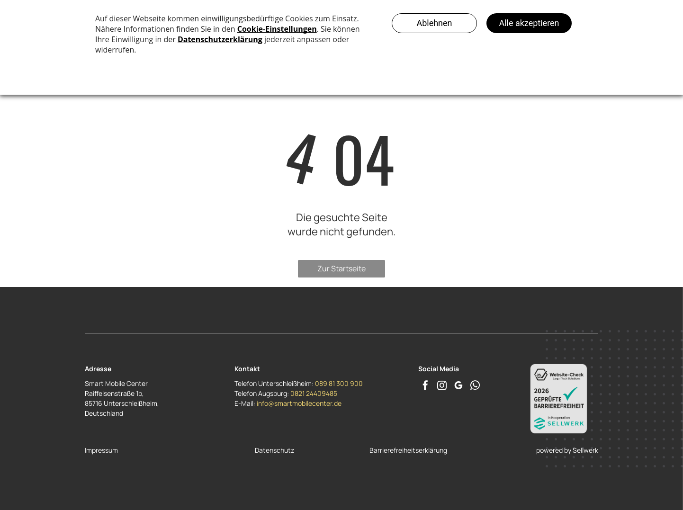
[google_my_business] (458, 386)
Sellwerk (585, 450)
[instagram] (442, 386)
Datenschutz (274, 450)
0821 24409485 (313, 393)
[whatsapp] (475, 386)
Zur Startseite (341, 268)
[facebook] (425, 386)
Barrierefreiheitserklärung (408, 450)
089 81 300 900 (339, 383)
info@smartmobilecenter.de (299, 403)
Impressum (101, 450)
